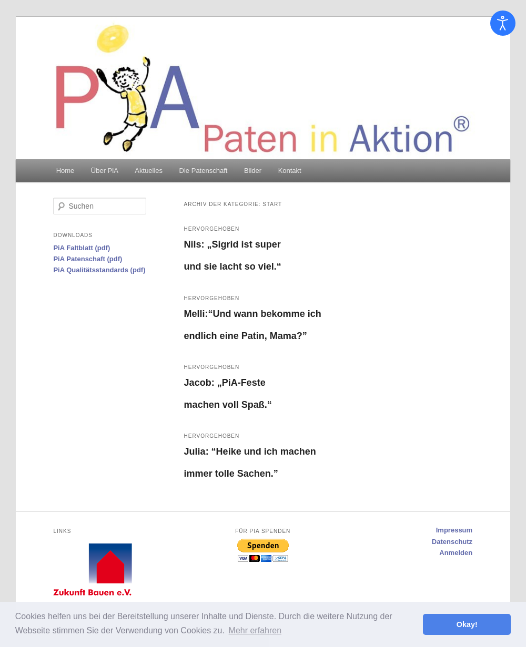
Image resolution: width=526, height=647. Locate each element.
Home (65, 170)
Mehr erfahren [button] (255, 630)
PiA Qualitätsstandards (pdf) (99, 270)
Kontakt (289, 170)
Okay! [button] (467, 624)
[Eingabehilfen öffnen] (502, 23)
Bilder (252, 170)
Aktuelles (149, 170)
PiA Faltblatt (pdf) (81, 248)
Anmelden (455, 553)
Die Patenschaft (203, 170)
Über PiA (104, 170)
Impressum (454, 530)
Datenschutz (452, 542)
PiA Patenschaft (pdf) (87, 259)
